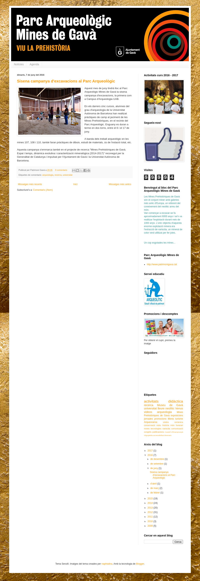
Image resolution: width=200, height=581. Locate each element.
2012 (151, 512)
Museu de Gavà (170, 405)
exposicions (177, 415)
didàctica (175, 401)
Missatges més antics (120, 184)
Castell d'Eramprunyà (174, 432)
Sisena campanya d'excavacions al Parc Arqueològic (66, 81)
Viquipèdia (148, 435)
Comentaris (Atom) (43, 190)
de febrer (155, 492)
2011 (151, 516)
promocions (160, 418)
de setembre (157, 463)
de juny (154, 468)
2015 (151, 498)
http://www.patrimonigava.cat (162, 264)
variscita (166, 428)
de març (155, 488)
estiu (158, 425)
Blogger (140, 563)
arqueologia (47, 175)
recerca (58, 175)
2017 (151, 450)
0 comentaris (61, 170)
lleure (161, 408)
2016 (151, 455)
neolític (169, 408)
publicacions (158, 432)
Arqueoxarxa (150, 422)
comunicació (177, 428)
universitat (67, 175)
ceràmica (178, 422)
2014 (151, 503)
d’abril (153, 483)
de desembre (157, 459)
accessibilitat (158, 435)
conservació (149, 425)
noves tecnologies (152, 428)
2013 (151, 507)
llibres (171, 418)
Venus (179, 408)
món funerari (177, 425)
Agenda (34, 64)
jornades (148, 418)
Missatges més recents (30, 184)
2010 (151, 521)
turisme (179, 418)
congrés (147, 432)
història (165, 425)
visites (166, 422)
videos (148, 412)
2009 (151, 526)
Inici (75, 184)
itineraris (167, 435)
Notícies (19, 64)
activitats (151, 401)
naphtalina (107, 563)
